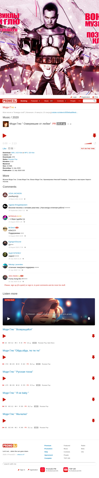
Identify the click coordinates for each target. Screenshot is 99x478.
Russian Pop (12, 159)
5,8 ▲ (29, 343)
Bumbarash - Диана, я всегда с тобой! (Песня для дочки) (49, 314)
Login (75, 97)
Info (82, 452)
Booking (24, 101)
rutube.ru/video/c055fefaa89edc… (65, 112)
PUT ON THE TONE (88, 148)
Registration (85, 97)
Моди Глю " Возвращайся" (17, 329)
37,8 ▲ (32, 385)
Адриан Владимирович (18, 205)
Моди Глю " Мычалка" (15, 414)
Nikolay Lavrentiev (16, 264)
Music (48, 101)
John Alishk (14, 276)
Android (50, 471)
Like (4, 148)
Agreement (48, 455)
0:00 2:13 (10, 143)
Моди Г (8, 107)
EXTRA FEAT (9, 300)
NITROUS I (15, 216)
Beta (82, 449)
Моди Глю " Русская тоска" (18, 371)
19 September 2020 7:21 (17, 210)
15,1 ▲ (30, 427)
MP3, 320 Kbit (29, 152)
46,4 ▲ (32, 364)
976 (5, 406)
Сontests (62, 101)
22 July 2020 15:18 (15, 281)
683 (5, 427)
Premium (47, 445)
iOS (57, 471)
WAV (34, 343)
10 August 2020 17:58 (16, 247)
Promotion (48, 449)
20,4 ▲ (61, 123)
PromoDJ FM (51, 469)
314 (5, 343)
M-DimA (12, 227)
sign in (30, 285)
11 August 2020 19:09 (16, 236)
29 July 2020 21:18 (15, 259)
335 (22, 406)
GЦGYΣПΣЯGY (15, 253)
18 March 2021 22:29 (16, 199)
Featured (36, 101)
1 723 (6, 364)
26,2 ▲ (30, 406)
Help (46, 452)
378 (24, 385)
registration (34, 470)
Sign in (22, 470)
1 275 (6, 385)
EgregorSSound (15, 242)
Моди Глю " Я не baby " (16, 393)
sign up (14, 285)
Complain (48, 458)
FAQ (96, 97)
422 (24, 364)
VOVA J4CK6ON (15, 193)
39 (21, 343)
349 (22, 427)
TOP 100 (67, 458)
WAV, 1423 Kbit (17, 152)
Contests (67, 452)
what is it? (20, 454)
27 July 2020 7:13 (14, 270)
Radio (83, 445)
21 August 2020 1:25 (15, 222)
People (72, 101)
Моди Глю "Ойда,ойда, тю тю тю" (21, 350)
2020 (15, 117)
